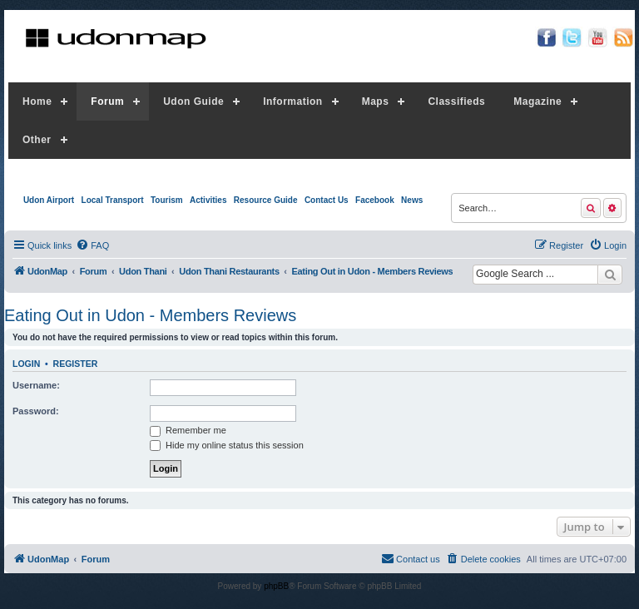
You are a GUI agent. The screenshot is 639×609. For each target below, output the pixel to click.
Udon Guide (193, 101)
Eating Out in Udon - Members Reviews (150, 315)
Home (37, 101)
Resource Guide (266, 200)
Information (293, 101)
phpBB (276, 586)
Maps (375, 101)
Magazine (537, 101)
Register (75, 364)
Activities (208, 200)
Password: (35, 411)
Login (26, 364)
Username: (36, 385)
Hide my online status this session (227, 445)
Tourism (167, 200)
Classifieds (456, 101)
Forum (107, 101)
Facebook (374, 200)
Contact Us (327, 200)
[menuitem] (92, 245)
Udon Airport (48, 200)
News (412, 200)
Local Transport (113, 200)
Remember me (188, 430)
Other (37, 140)
